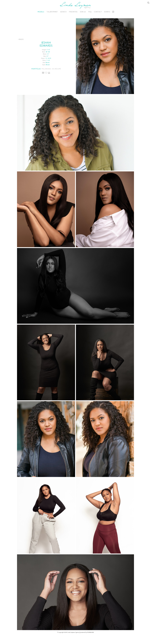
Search (63, 12)
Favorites (73, 12)
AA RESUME (56, 69)
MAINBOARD (90, 632)
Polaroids (46, 69)
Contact (98, 12)
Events (107, 12)
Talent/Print (52, 12)
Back (21, 39)
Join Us (83, 12)
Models (41, 12)
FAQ (90, 12)
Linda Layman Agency (75, 5)
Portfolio (36, 69)
